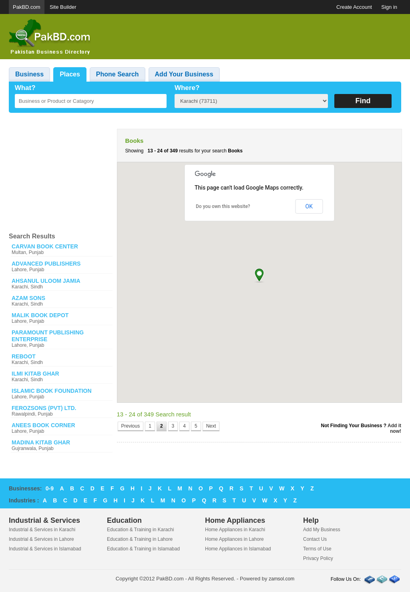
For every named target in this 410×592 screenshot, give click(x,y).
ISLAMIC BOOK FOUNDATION (52, 391)
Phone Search (117, 74)
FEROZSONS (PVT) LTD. (44, 408)
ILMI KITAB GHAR (35, 373)
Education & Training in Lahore (140, 539)
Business (29, 74)
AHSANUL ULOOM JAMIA (46, 281)
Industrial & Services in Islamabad (45, 549)
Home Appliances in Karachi (235, 529)
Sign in (389, 7)
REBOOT (24, 356)
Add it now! (394, 428)
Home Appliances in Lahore (234, 539)
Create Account (354, 7)
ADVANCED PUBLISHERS (46, 263)
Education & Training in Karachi (140, 529)
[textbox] (91, 101)
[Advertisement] (255, 37)
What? (25, 88)
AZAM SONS (28, 298)
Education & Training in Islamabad (143, 549)
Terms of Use (317, 549)
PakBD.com (26, 7)
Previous (130, 426)
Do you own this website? (223, 206)
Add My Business (321, 529)
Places (70, 74)
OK (309, 206)
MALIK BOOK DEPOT (40, 315)
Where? (187, 88)
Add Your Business (184, 74)
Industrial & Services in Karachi (42, 529)
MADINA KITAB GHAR (41, 442)
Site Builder (63, 7)
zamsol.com (281, 579)
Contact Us (315, 539)
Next (211, 426)
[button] (259, 275)
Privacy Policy (318, 558)
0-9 (50, 488)
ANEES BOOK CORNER (43, 425)
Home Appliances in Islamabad (238, 549)
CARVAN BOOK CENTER (45, 246)
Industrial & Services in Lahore (41, 539)
